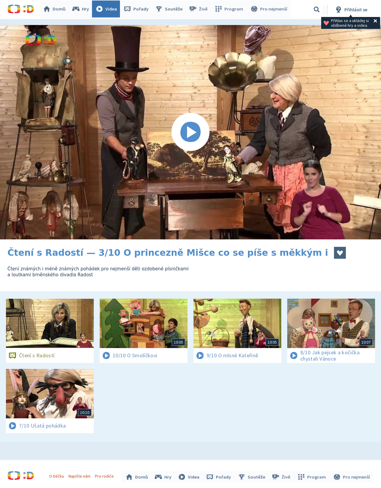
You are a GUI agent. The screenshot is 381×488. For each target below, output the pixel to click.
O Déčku (57, 475)
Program (229, 9)
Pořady (137, 9)
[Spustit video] (190, 132)
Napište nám (80, 475)
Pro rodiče (105, 475)
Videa (107, 9)
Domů (55, 9)
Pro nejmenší (269, 9)
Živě (199, 9)
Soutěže (170, 9)
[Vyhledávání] (316, 9)
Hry (81, 9)
